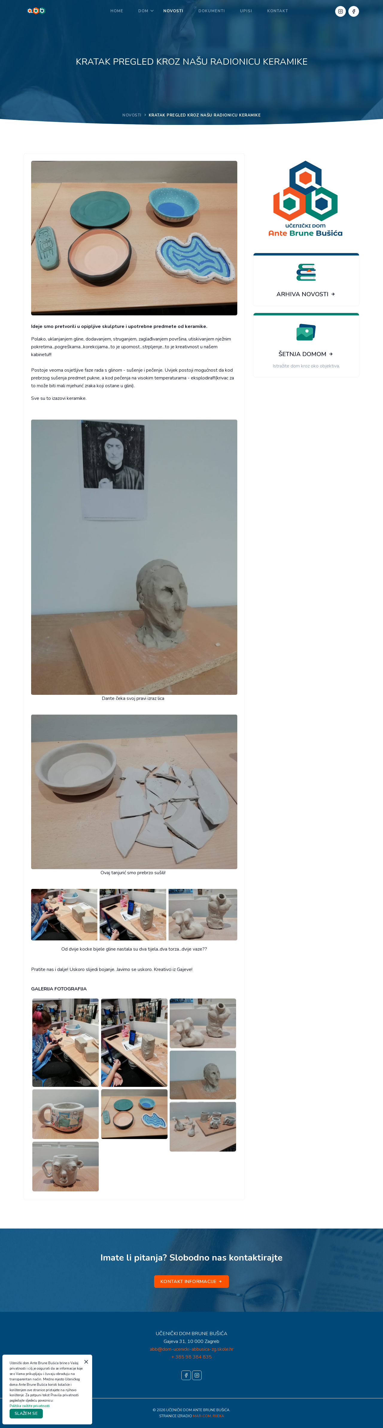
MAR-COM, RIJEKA (208, 1416)
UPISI (246, 11)
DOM (143, 11)
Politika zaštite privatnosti (30, 1406)
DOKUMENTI (211, 11)
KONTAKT (277, 11)
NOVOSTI (173, 11)
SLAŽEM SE (26, 1413)
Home (116, 11)
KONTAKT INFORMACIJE (191, 1281)
